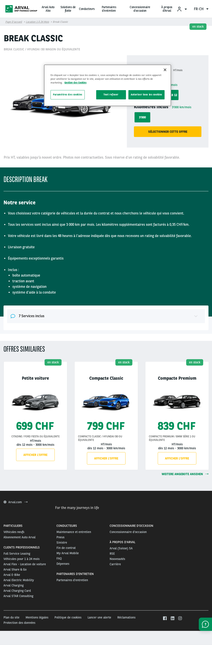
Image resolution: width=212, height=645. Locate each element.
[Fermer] (165, 70)
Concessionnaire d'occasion (140, 8)
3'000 (142, 117)
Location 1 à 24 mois (37, 21)
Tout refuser (110, 94)
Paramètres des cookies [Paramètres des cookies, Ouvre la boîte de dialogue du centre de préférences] (67, 94)
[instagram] (180, 618)
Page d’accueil (13, 21)
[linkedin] (172, 618)
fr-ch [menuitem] (201, 9)
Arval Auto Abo (48, 8)
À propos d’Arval (166, 8)
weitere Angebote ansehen (185, 474)
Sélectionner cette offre (167, 131)
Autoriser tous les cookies (146, 94)
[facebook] (165, 618)
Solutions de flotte (68, 8)
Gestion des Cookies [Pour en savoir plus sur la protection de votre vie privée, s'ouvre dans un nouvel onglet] (75, 82)
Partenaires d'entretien (109, 8)
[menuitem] (182, 9)
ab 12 (173, 95)
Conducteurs (87, 9)
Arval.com (16, 502)
